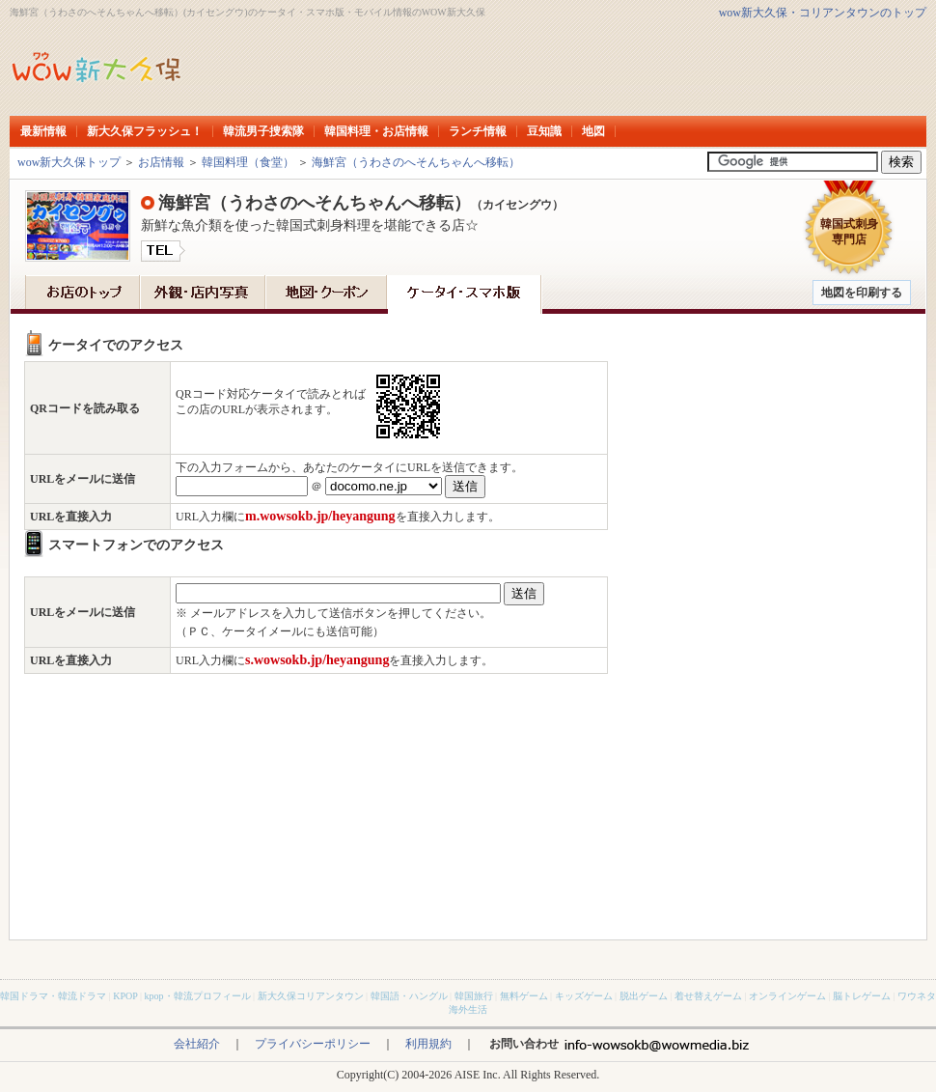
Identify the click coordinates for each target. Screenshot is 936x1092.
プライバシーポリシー (313, 1043)
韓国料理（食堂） (248, 162)
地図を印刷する (861, 292)
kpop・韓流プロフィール (198, 996)
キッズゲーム (584, 996)
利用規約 (428, 1043)
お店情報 (161, 162)
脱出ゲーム (643, 996)
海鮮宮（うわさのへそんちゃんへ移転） (416, 162)
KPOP (125, 996)
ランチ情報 (478, 131)
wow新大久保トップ (69, 162)
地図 (593, 131)
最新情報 (43, 131)
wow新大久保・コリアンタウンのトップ (822, 12)
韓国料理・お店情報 (376, 131)
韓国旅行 (473, 996)
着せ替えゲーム (708, 996)
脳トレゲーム (862, 996)
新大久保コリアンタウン (311, 996)
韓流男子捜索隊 (263, 131)
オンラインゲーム (787, 996)
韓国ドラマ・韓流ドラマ (53, 996)
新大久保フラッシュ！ (145, 131)
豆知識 (544, 131)
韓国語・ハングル (409, 996)
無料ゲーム (524, 996)
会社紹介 (197, 1043)
